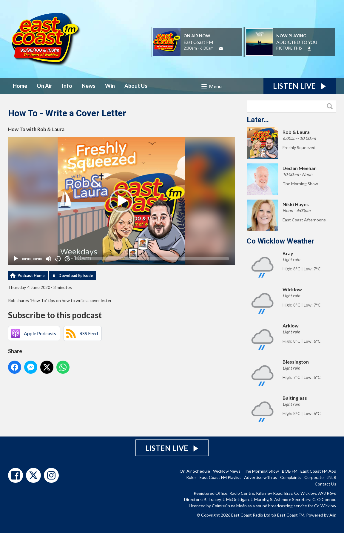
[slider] (152, 258)
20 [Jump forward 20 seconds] (67, 258)
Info (67, 85)
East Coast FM (198, 42)
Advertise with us (260, 477)
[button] (121, 201)
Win (110, 85)
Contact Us (325, 483)
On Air (44, 85)
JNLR (331, 477)
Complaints (290, 477)
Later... (258, 120)
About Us (135, 85)
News (88, 85)
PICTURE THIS (289, 48)
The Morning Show (261, 471)
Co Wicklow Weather (280, 241)
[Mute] (48, 259)
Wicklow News (226, 471)
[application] (121, 201)
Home (20, 85)
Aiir (332, 514)
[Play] (16, 259)
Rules (191, 477)
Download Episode (75, 275)
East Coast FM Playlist (220, 477)
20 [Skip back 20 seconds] (58, 258)
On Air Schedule (195, 471)
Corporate (314, 477)
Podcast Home (31, 275)
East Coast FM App (318, 471)
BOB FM (289, 471)
